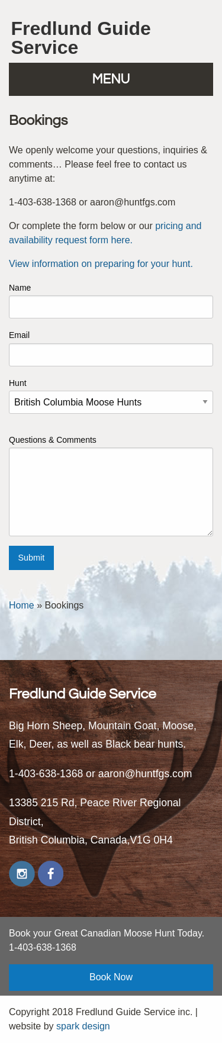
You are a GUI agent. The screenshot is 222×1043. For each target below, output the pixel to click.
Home (21, 605)
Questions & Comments (111, 485)
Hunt (111, 396)
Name (111, 300)
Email (111, 348)
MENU (111, 79)
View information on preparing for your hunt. (101, 264)
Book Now (111, 977)
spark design (83, 1026)
